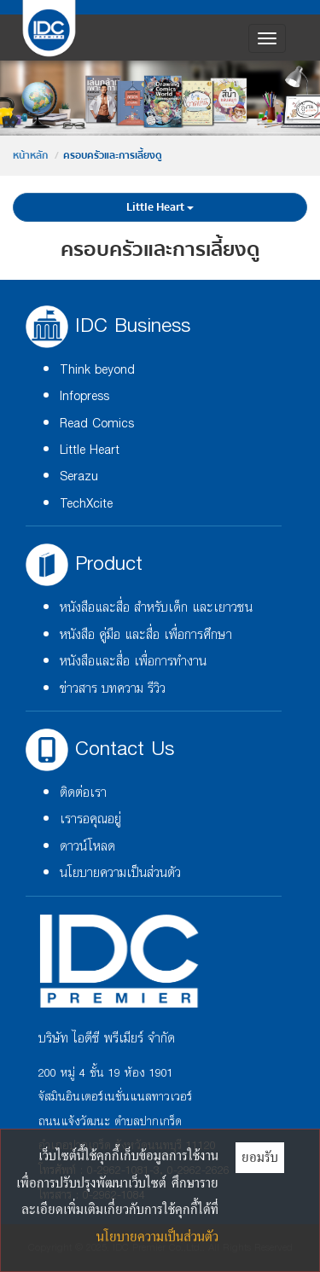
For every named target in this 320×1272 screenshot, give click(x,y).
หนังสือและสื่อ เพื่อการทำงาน (133, 661)
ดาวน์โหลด (87, 846)
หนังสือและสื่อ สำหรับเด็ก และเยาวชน (156, 607)
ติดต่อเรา (83, 792)
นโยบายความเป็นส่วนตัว (120, 873)
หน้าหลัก (30, 156)
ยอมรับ (259, 1157)
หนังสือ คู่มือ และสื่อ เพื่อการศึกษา (146, 635)
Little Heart (160, 207)
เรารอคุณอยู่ (90, 819)
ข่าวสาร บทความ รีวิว (113, 688)
